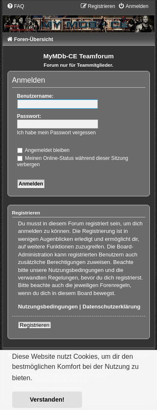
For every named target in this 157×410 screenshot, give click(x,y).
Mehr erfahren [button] (56, 378)
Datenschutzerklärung (111, 306)
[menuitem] (15, 6)
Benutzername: (35, 96)
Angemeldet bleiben (43, 150)
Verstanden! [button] (47, 399)
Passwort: (29, 116)
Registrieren (34, 325)
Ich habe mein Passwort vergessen (56, 133)
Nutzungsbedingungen (48, 306)
